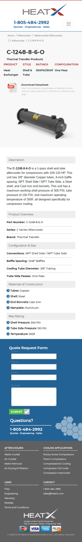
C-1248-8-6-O (36, 40)
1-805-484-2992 (31, 22)
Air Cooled (10, 459)
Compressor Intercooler (56, 473)
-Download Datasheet (34, 84)
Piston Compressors (54, 459)
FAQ (6, 489)
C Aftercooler (17, 40)
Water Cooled (12, 454)
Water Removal (13, 463)
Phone (15, 362)
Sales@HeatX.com (53, 493)
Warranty (9, 498)
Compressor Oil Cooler (56, 468)
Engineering (11, 493)
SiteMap (8, 502)
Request (16, 385)
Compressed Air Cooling (57, 463)
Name (14, 351)
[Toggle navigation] (68, 23)
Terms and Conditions (16, 507)
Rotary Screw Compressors (58, 454)
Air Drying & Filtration (16, 468)
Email (14, 372)
